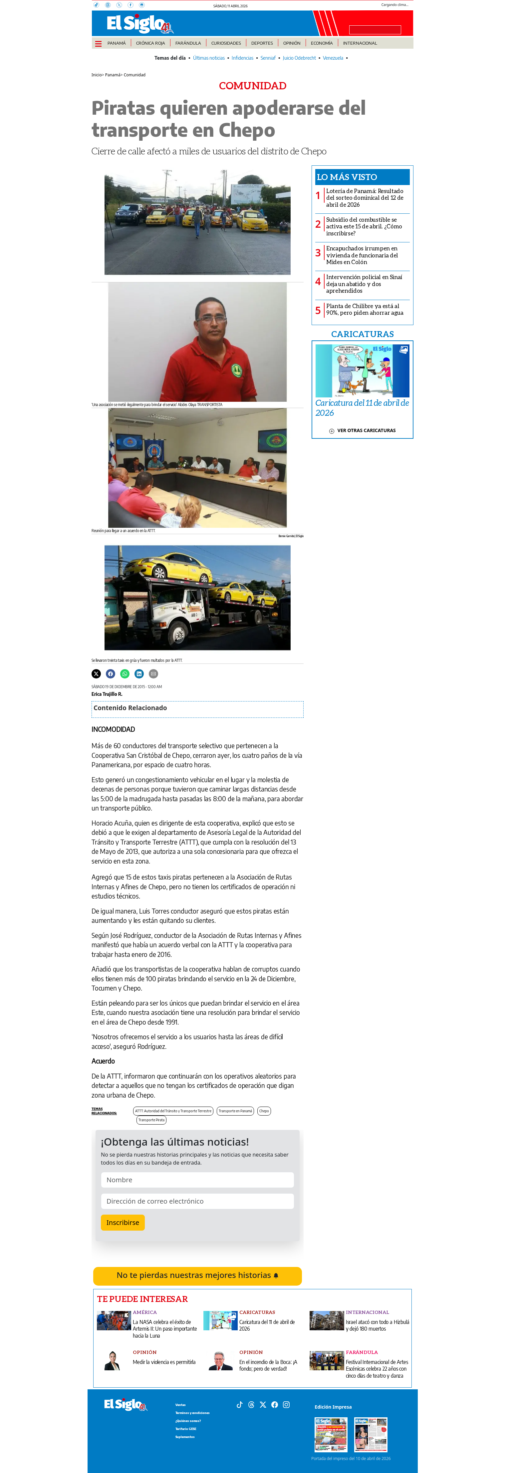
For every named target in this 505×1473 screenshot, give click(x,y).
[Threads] (110, 5)
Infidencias (242, 58)
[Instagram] (144, 5)
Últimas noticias (209, 58)
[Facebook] (133, 5)
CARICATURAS (362, 334)
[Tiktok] (239, 1404)
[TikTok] (99, 5)
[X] (121, 5)
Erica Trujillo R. (107, 694)
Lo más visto (347, 177)
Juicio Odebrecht (299, 58)
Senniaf (268, 58)
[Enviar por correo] (153, 673)
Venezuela (333, 58)
